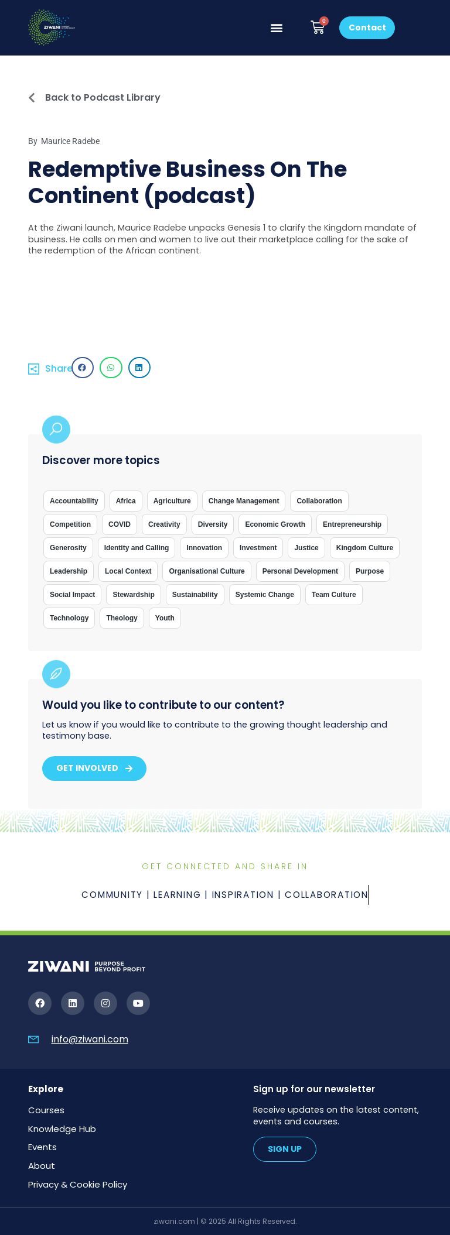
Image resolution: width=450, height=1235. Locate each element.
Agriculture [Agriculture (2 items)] (172, 501)
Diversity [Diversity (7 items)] (213, 524)
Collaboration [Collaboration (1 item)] (319, 501)
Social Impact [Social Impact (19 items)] (72, 595)
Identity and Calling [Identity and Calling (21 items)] (136, 548)
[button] (277, 27)
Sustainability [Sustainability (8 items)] (195, 595)
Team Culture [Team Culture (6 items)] (334, 595)
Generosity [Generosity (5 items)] (68, 548)
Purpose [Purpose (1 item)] (370, 571)
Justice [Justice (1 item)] (306, 548)
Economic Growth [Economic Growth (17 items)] (275, 524)
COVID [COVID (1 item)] (119, 524)
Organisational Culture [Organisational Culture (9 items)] (206, 571)
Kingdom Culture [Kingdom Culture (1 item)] (364, 548)
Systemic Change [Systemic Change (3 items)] (265, 595)
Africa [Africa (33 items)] (126, 501)
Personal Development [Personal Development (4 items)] (300, 571)
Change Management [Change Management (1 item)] (244, 501)
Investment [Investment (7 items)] (258, 548)
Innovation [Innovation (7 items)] (204, 548)
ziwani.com (174, 1221)
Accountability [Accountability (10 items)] (74, 501)
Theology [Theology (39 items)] (121, 618)
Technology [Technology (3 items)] (69, 618)
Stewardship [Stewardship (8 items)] (133, 595)
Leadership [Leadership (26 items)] (68, 571)
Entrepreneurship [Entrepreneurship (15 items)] (352, 524)
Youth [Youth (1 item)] (165, 618)
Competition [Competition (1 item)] (70, 524)
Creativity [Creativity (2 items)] (164, 524)
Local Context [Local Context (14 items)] (128, 571)
